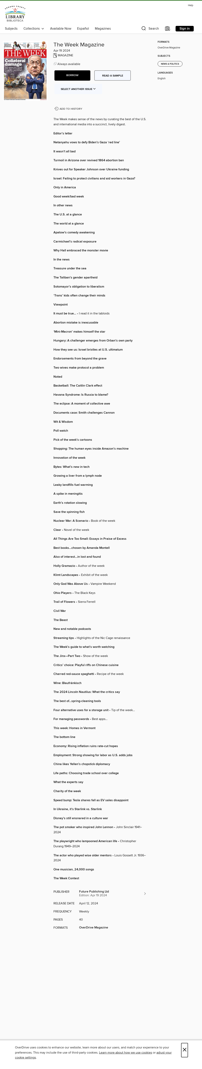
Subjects (11, 28)
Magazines (103, 28)
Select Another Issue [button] (78, 89)
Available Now (60, 28)
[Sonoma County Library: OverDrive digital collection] (15, 13)
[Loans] (168, 29)
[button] (150, 29)
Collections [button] (33, 28)
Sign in (185, 28)
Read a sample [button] (112, 75)
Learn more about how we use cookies (125, 1053)
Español (83, 28)
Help (190, 5)
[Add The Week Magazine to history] (68, 109)
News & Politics (170, 64)
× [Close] (184, 1050)
